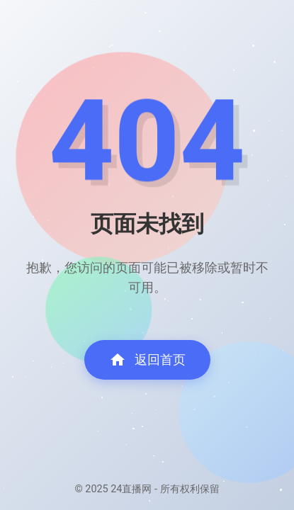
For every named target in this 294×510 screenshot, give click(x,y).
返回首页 (147, 359)
